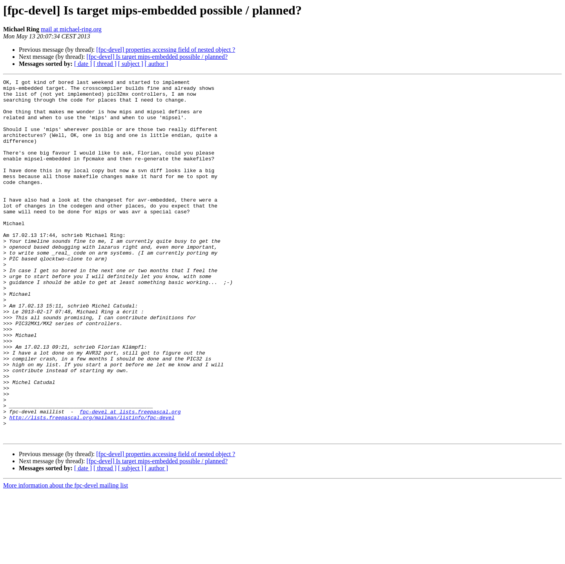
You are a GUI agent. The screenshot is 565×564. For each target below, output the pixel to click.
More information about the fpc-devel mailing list (65, 557)
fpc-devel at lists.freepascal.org (130, 478)
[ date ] (83, 63)
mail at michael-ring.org (71, 29)
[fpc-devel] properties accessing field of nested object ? (165, 49)
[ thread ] (105, 63)
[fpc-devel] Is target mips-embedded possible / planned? (157, 56)
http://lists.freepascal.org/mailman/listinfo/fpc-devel (92, 485)
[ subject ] (130, 63)
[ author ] (156, 63)
